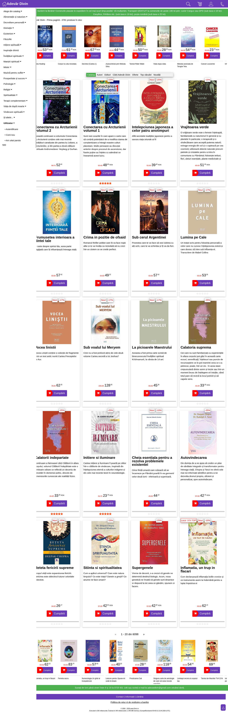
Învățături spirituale (13, 56)
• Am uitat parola (13, 140)
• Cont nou (10, 135)
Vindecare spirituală (14, 112)
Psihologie (9, 84)
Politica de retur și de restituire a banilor (132, 702)
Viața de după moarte (14, 106)
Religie (7, 89)
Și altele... (9, 117)
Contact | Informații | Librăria (132, 696)
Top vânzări (148, 74)
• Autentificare (11, 129)
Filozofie (7, 39)
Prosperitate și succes (15, 78)
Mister (7, 67)
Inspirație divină (11, 50)
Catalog (93, 74)
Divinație (8, 28)
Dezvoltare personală (14, 22)
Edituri (110, 74)
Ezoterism (9, 33)
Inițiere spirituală (12, 45)
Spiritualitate (10, 95)
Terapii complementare (15, 100)
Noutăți (159, 74)
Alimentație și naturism (15, 17)
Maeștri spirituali (12, 61)
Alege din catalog (12, 11)
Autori (102, 74)
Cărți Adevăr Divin (124, 74)
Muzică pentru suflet (14, 72)
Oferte (138, 74)
